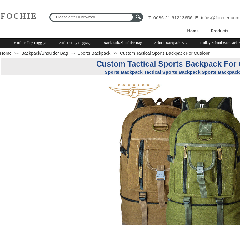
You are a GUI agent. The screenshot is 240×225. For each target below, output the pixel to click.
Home (193, 30)
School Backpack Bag (171, 43)
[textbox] (92, 17)
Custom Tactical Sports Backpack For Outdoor (165, 53)
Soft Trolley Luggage (75, 43)
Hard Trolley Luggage (30, 43)
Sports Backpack (94, 53)
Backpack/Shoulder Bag (122, 43)
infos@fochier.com (220, 17)
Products (219, 30)
